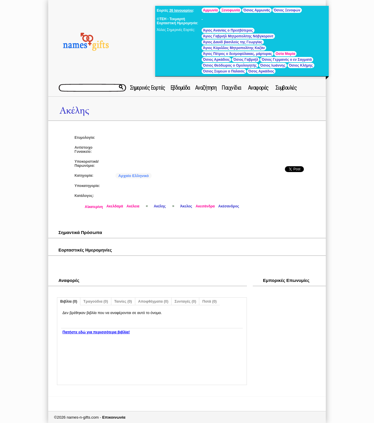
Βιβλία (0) (68, 301)
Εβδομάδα (180, 87)
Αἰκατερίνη (94, 207)
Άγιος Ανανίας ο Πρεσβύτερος (228, 30)
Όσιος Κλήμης (301, 65)
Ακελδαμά (114, 206)
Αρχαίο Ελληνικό (133, 176)
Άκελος (186, 206)
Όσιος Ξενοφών (287, 10)
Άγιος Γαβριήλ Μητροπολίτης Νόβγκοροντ (238, 36)
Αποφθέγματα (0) (153, 301)
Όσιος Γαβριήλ (245, 60)
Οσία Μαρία (285, 54)
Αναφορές (258, 87)
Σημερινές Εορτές (147, 87)
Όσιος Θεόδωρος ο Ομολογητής (230, 65)
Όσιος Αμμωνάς (256, 10)
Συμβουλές (286, 87)
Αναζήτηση (206, 87)
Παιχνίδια (231, 87)
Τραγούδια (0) (95, 301)
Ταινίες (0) (123, 301)
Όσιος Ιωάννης (272, 65)
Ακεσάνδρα (205, 206)
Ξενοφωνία (230, 10)
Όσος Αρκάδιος (261, 71)
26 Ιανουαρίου (181, 10)
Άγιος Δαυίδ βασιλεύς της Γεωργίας (232, 42)
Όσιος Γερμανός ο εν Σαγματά (287, 60)
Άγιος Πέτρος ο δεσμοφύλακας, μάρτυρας (237, 54)
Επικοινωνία (114, 417)
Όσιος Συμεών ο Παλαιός (224, 71)
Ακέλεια (133, 206)
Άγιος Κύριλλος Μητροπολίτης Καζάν (234, 48)
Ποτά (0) (209, 301)
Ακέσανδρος (228, 206)
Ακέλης (74, 110)
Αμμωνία (210, 10)
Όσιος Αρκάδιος (216, 60)
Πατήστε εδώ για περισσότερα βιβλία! (96, 332)
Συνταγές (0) (185, 301)
